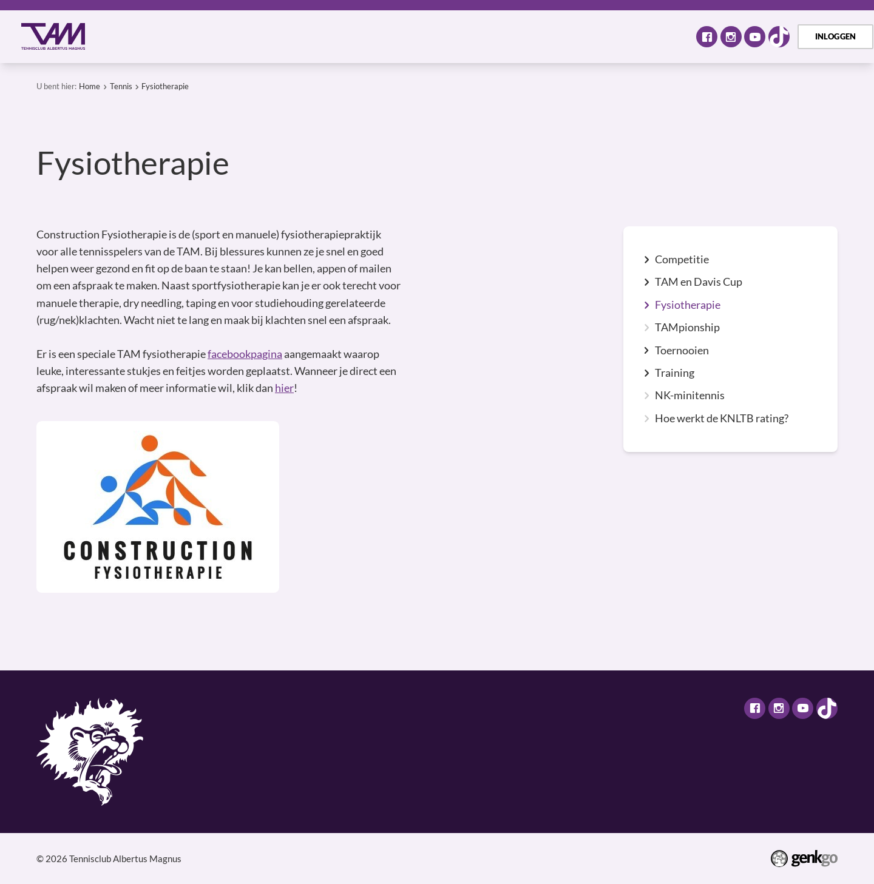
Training (674, 373)
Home (117, 36)
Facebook (706, 36)
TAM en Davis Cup (698, 282)
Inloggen (835, 36)
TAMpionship (687, 328)
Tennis (315, 36)
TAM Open (525, 36)
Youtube (754, 36)
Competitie (682, 260)
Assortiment (446, 36)
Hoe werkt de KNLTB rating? (721, 419)
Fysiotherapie (165, 86)
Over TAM (169, 36)
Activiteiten (247, 36)
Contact (593, 36)
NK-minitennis (690, 396)
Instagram (731, 36)
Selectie (373, 36)
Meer (655, 36)
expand (646, 260)
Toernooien (682, 351)
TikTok (779, 36)
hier (284, 388)
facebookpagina (245, 354)
